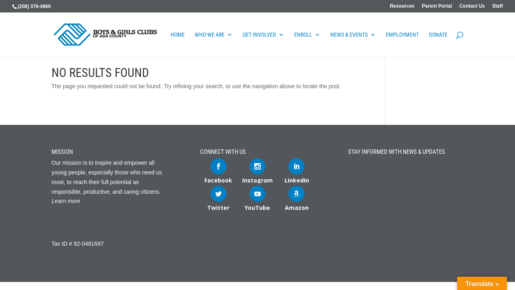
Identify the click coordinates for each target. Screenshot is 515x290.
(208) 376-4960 (34, 6)
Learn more (66, 201)
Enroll (303, 35)
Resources (402, 6)
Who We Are (210, 35)
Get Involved (259, 35)
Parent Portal (437, 6)
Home (178, 35)
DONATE (438, 35)
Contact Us (472, 6)
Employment (402, 35)
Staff (497, 6)
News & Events (349, 35)
